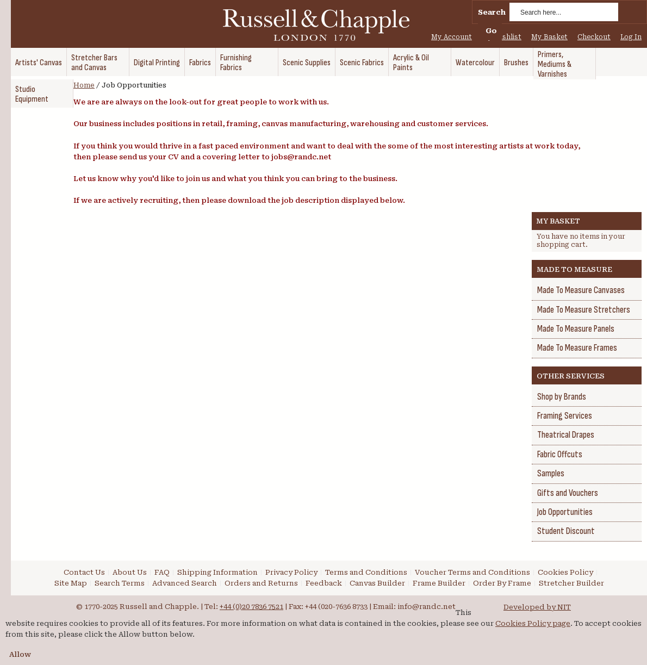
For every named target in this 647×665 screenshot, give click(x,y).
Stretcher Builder (571, 583)
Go (491, 31)
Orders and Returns (261, 583)
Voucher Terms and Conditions (472, 572)
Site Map (70, 583)
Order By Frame (502, 583)
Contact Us (84, 572)
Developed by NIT (537, 607)
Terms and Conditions (366, 572)
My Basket (549, 37)
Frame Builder (439, 583)
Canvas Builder (377, 583)
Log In (631, 37)
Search (492, 12)
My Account (451, 37)
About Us (130, 572)
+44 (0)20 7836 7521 (251, 606)
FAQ (162, 572)
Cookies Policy (565, 572)
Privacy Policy (291, 572)
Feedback (324, 583)
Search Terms (120, 583)
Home (84, 85)
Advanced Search (184, 583)
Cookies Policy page (532, 623)
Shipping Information (217, 572)
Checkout (594, 37)
